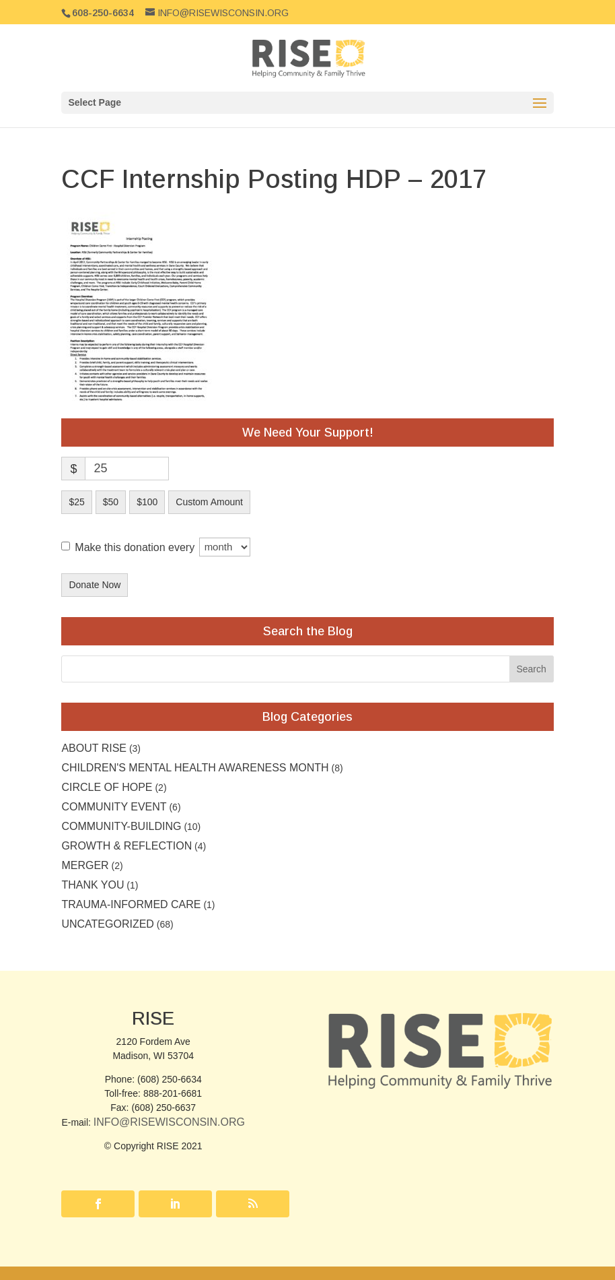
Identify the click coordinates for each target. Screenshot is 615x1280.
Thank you (92, 885)
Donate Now (94, 584)
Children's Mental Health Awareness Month (194, 767)
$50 (110, 502)
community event (113, 806)
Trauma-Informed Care (131, 904)
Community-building (121, 826)
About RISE (93, 748)
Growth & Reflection (126, 846)
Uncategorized (107, 924)
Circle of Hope (106, 787)
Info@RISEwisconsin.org (169, 1122)
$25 (76, 502)
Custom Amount (209, 502)
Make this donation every (162, 547)
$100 (147, 502)
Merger (84, 865)
